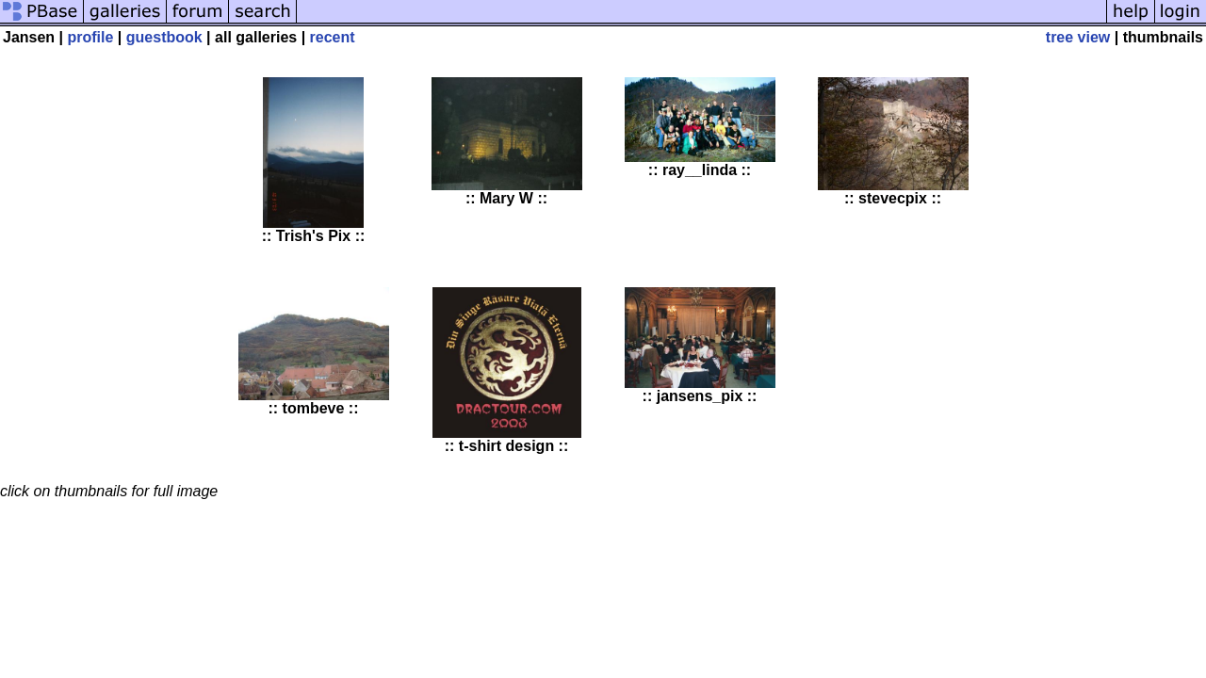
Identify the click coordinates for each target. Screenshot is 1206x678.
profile (91, 37)
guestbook (164, 37)
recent (332, 37)
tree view (1078, 37)
